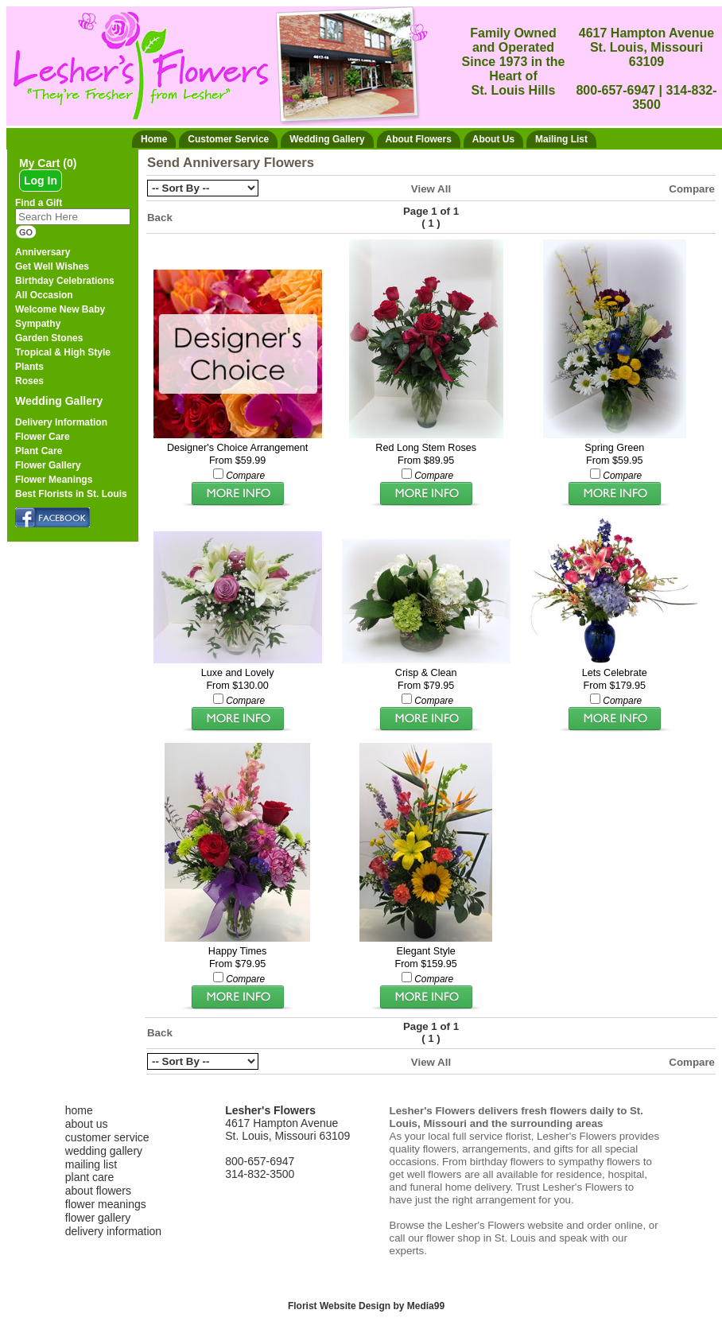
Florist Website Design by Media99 (366, 1306)
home (79, 1110)
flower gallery (97, 1217)
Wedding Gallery (59, 400)
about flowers (98, 1190)
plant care (89, 1177)
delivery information (113, 1231)
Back (160, 217)
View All (431, 189)
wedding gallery (103, 1151)
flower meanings (105, 1204)
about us (86, 1123)
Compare (692, 189)
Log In (40, 180)
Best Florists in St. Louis (71, 493)
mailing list (91, 1164)
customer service (107, 1137)
